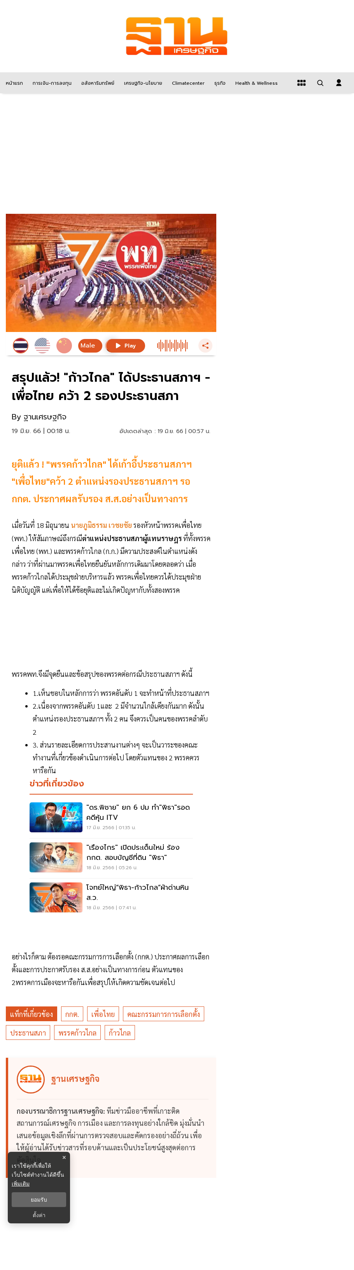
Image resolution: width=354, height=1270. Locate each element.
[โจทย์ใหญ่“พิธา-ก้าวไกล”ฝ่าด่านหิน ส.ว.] (111, 898)
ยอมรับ (39, 1200)
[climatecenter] (187, 82)
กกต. (72, 1014)
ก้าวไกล (120, 1032)
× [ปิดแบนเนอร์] (64, 1157)
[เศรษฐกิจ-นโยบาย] (142, 82)
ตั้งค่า (39, 1215)
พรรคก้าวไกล (77, 1032)
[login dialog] (339, 83)
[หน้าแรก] (13, 82)
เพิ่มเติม (21, 1184)
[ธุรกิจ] (219, 82)
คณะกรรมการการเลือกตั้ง (163, 1014)
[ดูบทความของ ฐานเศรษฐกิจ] (112, 1118)
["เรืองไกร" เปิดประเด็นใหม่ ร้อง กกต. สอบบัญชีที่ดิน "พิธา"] (111, 858)
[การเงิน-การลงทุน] (51, 82)
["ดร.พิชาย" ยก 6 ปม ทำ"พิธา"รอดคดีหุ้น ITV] (111, 818)
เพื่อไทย (103, 1014)
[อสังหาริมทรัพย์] (96, 82)
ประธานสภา (28, 1032)
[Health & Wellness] (255, 82)
